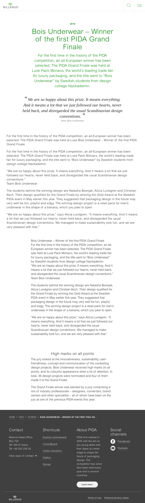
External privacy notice (117, 498)
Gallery (47, 457)
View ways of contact (21, 455)
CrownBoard (50, 444)
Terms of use (94, 498)
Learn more (87, 484)
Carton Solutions (52, 450)
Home (12, 417)
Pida (21, 417)
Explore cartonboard (54, 437)
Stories (32, 417)
